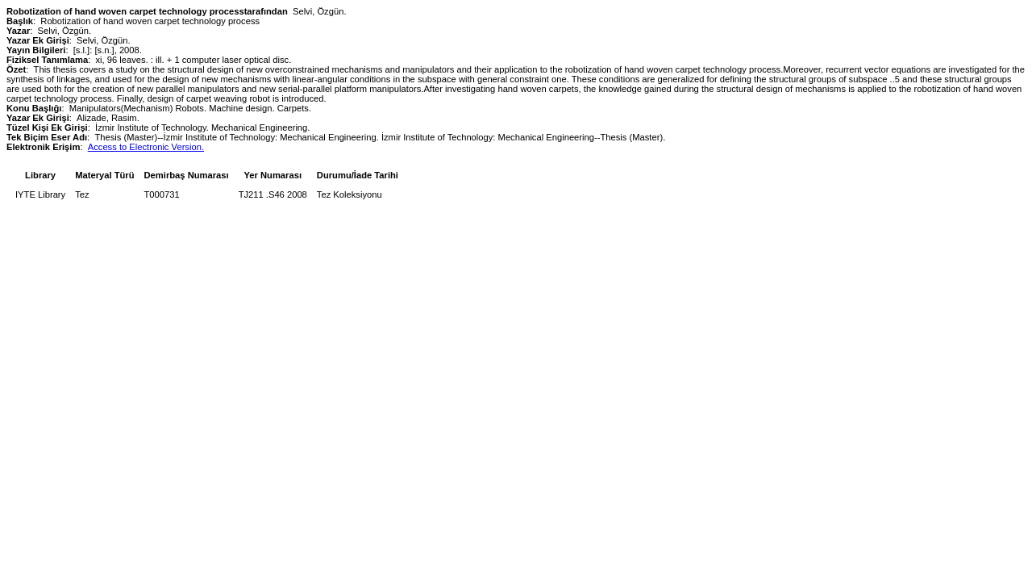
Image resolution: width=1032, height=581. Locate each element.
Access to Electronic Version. (146, 147)
